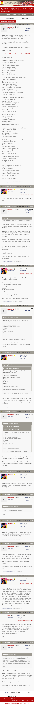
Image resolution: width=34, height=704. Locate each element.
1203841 (31, 520)
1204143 (31, 642)
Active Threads (22, 14)
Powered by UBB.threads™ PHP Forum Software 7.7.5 (17, 703)
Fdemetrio (13, 186)
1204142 (31, 612)
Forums (13, 8)
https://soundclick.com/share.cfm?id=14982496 (16, 54)
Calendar (14, 14)
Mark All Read (11, 698)
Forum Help (21, 700)
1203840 (31, 494)
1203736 (31, 186)
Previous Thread (8, 18)
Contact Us (15, 700)
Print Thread (4, 21)
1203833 (31, 352)
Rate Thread (11, 21)
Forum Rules (4, 698)
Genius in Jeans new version (11, 24)
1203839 (31, 471)
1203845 (31, 543)
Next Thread (25, 18)
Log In (30, 8)
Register (24, 8)
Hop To (6, 692)
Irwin (14, 642)
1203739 (31, 206)
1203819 (31, 305)
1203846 (31, 576)
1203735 (31, 24)
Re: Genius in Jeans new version (12, 642)
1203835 (31, 411)
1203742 (31, 265)
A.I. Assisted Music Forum (18, 10)
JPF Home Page (5, 8)
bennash (13, 206)
